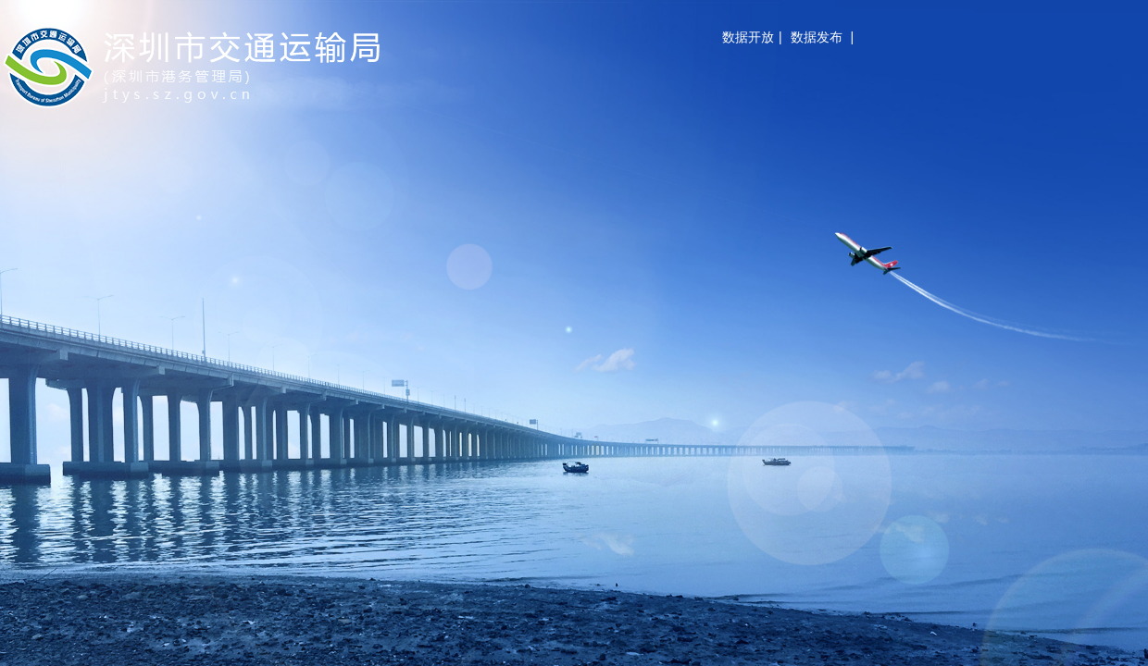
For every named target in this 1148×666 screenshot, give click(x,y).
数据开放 (748, 37)
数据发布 (816, 37)
